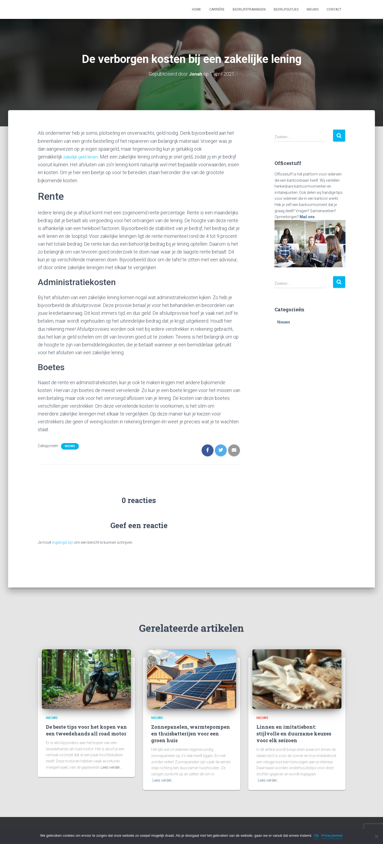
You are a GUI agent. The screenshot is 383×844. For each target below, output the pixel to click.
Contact (334, 9)
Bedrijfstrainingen (249, 9)
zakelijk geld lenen (82, 156)
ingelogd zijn (62, 542)
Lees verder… (111, 767)
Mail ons (307, 217)
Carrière (217, 9)
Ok (317, 835)
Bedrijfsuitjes (286, 9)
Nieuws (312, 9)
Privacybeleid (332, 835)
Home (196, 9)
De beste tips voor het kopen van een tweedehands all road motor (86, 730)
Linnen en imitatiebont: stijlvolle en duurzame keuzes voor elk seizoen (293, 733)
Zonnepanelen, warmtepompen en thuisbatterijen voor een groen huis (190, 733)
